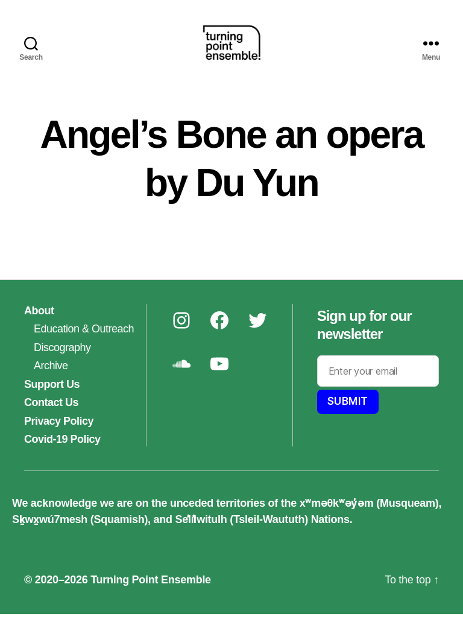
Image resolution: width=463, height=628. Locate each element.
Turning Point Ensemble (150, 594)
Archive (51, 379)
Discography (62, 361)
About (39, 325)
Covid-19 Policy (62, 453)
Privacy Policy (58, 435)
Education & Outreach (84, 343)
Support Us (52, 398)
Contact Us (51, 416)
